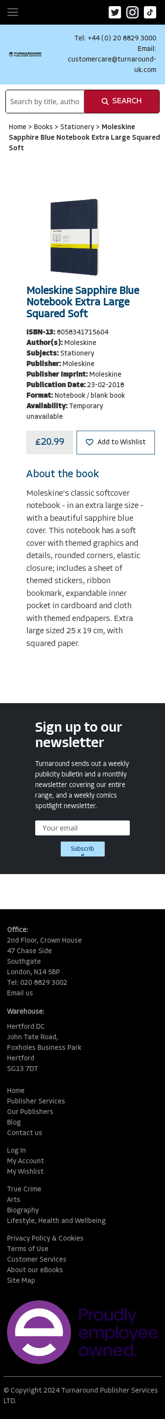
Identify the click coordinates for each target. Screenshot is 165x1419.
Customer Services (36, 1259)
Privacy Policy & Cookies (45, 1238)
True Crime (24, 1189)
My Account (25, 1161)
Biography (23, 1210)
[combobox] (45, 101)
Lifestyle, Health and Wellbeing (56, 1221)
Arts (13, 1200)
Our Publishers (30, 1112)
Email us (20, 993)
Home (18, 127)
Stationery (78, 127)
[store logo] (25, 54)
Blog (14, 1122)
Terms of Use (27, 1249)
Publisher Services (36, 1101)
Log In (16, 1150)
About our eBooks (35, 1270)
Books (44, 127)
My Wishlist (25, 1172)
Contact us (24, 1133)
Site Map (21, 1281)
